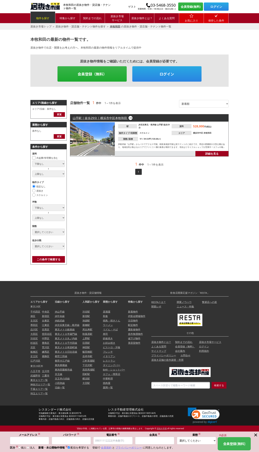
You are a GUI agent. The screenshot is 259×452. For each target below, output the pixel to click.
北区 (32, 347)
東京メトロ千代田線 (66, 342)
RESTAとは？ (158, 302)
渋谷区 (34, 338)
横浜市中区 (198, 133)
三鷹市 (45, 375)
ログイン (216, 7)
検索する (219, 385)
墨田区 (34, 325)
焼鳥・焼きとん (111, 320)
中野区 (45, 338)
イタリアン (109, 356)
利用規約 (204, 351)
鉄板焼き (108, 338)
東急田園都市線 (63, 369)
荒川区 (45, 347)
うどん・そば (110, 329)
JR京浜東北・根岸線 (148, 124)
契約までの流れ (92, 18)
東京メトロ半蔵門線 (66, 334)
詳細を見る (212, 153)
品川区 (34, 329)
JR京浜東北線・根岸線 (67, 325)
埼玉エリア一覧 (39, 393)
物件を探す (42, 18)
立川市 (45, 371)
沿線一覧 (60, 387)
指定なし (41, 186)
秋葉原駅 (87, 334)
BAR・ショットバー (114, 369)
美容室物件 (134, 342)
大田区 (34, 334)
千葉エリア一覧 (39, 389)
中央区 (45, 311)
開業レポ (156, 306)
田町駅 (86, 374)
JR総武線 (59, 320)
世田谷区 (47, 334)
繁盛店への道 (209, 302)
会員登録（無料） (92, 73)
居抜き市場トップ (41, 26)
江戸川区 (35, 360)
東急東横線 (61, 365)
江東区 (45, 325)
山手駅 (160, 124)
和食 (105, 316)
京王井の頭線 (62, 378)
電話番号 (113, 435)
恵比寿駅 (87, 329)
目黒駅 (86, 342)
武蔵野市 (35, 375)
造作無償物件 (135, 334)
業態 (196, 435)
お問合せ (185, 355)
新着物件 (133, 311)
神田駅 (86, 347)
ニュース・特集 (185, 306)
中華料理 (108, 378)
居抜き (39, 190)
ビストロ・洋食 (111, 347)
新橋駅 (86, 325)
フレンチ (108, 351)
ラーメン (108, 325)
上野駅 (86, 338)
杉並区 (34, 342)
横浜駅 (86, 378)
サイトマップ (158, 351)
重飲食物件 (134, 329)
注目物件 (133, 320)
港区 (32, 316)
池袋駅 (86, 320)
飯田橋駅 (87, 351)
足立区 (34, 356)
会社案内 (180, 351)
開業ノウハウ (184, 302)
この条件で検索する (48, 259)
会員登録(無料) (191, 7)
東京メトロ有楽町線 (66, 347)
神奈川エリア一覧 (40, 384)
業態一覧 (108, 387)
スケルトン (42, 195)
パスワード (71, 435)
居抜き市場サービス (117, 18)
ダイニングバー (111, 365)
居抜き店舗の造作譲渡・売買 (167, 359)
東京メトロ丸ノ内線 (66, 338)
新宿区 (45, 316)
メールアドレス (29, 435)
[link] (203, 415)
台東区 (45, 320)
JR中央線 (59, 316)
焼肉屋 (106, 383)
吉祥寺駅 (87, 356)
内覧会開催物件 (136, 316)
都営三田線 (61, 356)
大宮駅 (86, 383)
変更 (59, 114)
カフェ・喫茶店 (111, 374)
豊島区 (45, 342)
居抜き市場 (162, 428)
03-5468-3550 (163, 5)
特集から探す (67, 18)
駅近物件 (133, 325)
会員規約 (106, 448)
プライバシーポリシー (163, 355)
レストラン (109, 360)
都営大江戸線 (62, 360)
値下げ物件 (134, 338)
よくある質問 (167, 18)
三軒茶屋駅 (88, 360)
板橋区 (34, 351)
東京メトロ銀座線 (65, 329)
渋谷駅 (86, 311)
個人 (23, 448)
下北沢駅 (87, 365)
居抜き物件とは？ (141, 18)
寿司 (105, 334)
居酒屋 (106, 311)
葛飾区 (45, 356)
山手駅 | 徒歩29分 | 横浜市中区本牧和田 (100, 118)
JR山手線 (59, 311)
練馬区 (45, 351)
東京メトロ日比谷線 (66, 351)
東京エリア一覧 (39, 380)
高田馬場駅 (88, 369)
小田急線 (60, 383)
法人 (32, 448)
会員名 (154, 435)
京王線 (58, 374)
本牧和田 (115, 26)
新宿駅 (86, 316)
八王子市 (35, 371)
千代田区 (35, 311)
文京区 (34, 320)
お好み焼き (109, 342)
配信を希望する (80, 448)
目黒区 (45, 329)
